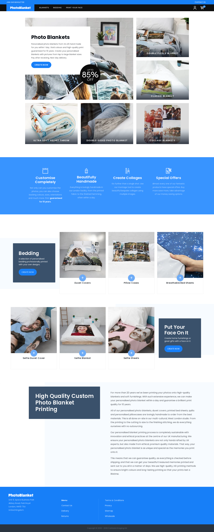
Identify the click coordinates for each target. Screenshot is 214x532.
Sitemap (109, 510)
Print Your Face (74, 8)
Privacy (108, 505)
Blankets (44, 8)
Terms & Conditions (114, 500)
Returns (65, 516)
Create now (41, 64)
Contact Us (200, 2)
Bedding (57, 8)
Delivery (65, 510)
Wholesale (110, 516)
